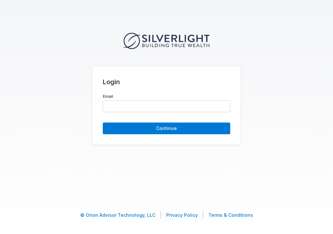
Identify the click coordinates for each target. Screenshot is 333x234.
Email (108, 96)
